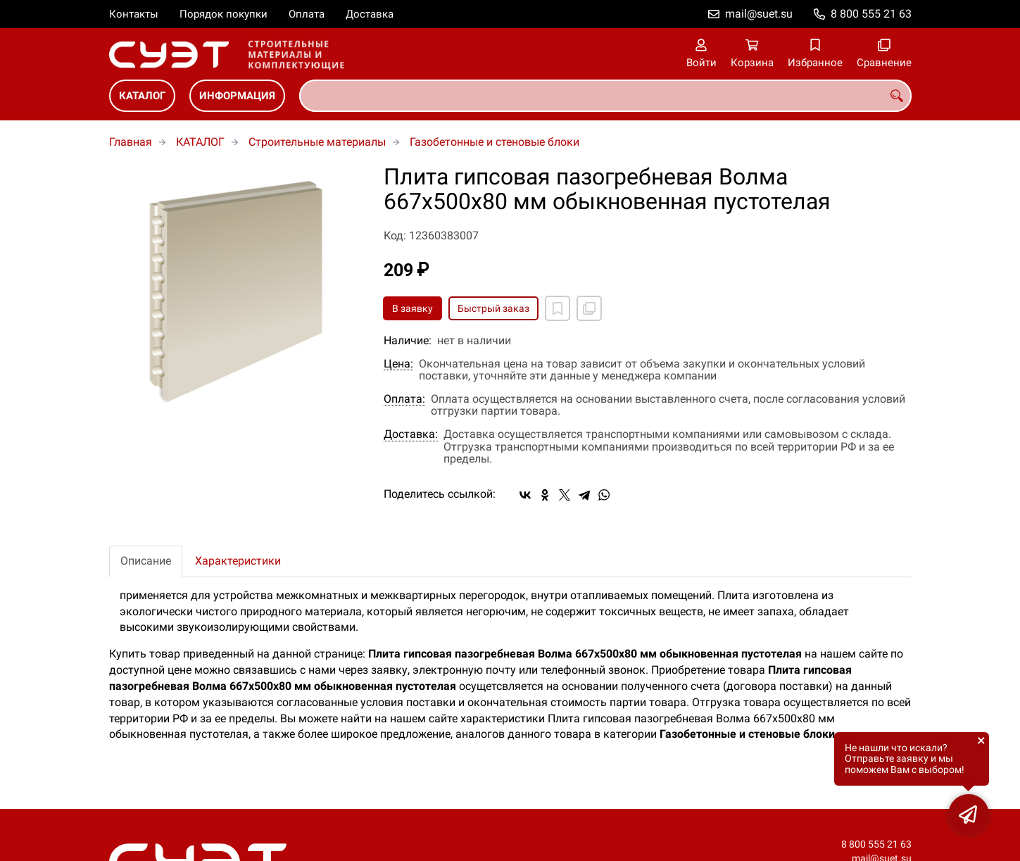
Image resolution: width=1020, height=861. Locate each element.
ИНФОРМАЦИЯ (237, 95)
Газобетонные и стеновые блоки (494, 142)
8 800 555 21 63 (871, 13)
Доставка (369, 14)
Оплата (307, 14)
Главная (130, 142)
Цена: (398, 364)
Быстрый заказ (493, 308)
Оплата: (404, 399)
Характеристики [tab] (238, 560)
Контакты (133, 14)
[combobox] (605, 96)
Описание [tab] (145, 560)
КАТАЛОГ (142, 95)
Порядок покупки (223, 14)
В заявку (412, 308)
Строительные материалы (317, 142)
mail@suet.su (759, 13)
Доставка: (411, 434)
